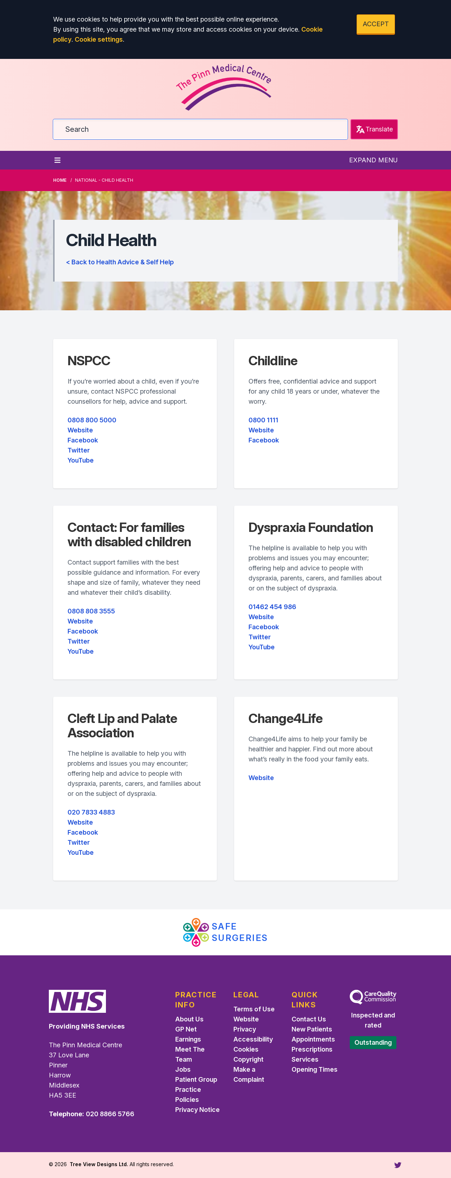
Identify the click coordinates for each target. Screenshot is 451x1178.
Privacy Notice (197, 1109)
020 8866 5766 (110, 1114)
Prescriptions (312, 1049)
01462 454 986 (272, 607)
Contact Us (309, 1019)
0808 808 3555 (91, 611)
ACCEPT (376, 24)
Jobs (183, 1069)
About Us (189, 1019)
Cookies (246, 1049)
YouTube (81, 460)
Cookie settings (99, 39)
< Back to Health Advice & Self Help (120, 262)
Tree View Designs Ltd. (99, 1164)
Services (305, 1059)
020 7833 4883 (91, 812)
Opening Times (315, 1069)
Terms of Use (254, 1009)
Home (59, 180)
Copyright (248, 1059)
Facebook (83, 440)
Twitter (79, 450)
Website (80, 430)
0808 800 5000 (92, 420)
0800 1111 (263, 420)
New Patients (312, 1029)
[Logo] (225, 85)
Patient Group (196, 1079)
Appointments (313, 1039)
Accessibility (253, 1039)
